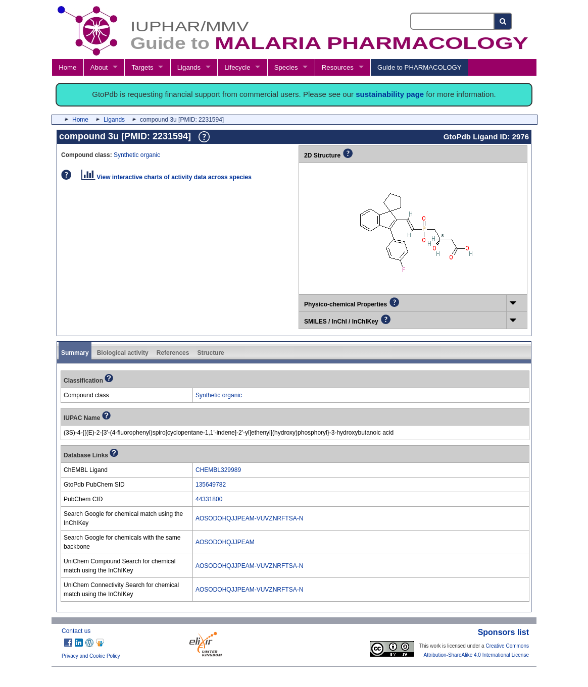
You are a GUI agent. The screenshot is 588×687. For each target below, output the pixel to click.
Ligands (189, 67)
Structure (210, 352)
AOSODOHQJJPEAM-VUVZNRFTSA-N (249, 518)
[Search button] (503, 21)
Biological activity (123, 352)
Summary (75, 352)
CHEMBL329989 (218, 469)
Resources (338, 67)
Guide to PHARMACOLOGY (419, 67)
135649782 (210, 484)
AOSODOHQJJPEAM (225, 542)
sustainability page (390, 94)
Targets (142, 67)
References (173, 352)
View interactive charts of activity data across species (166, 177)
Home (67, 67)
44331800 (208, 499)
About (99, 67)
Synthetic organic (137, 154)
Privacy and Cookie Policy (91, 656)
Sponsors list (503, 632)
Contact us (76, 631)
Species (286, 67)
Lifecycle (237, 67)
